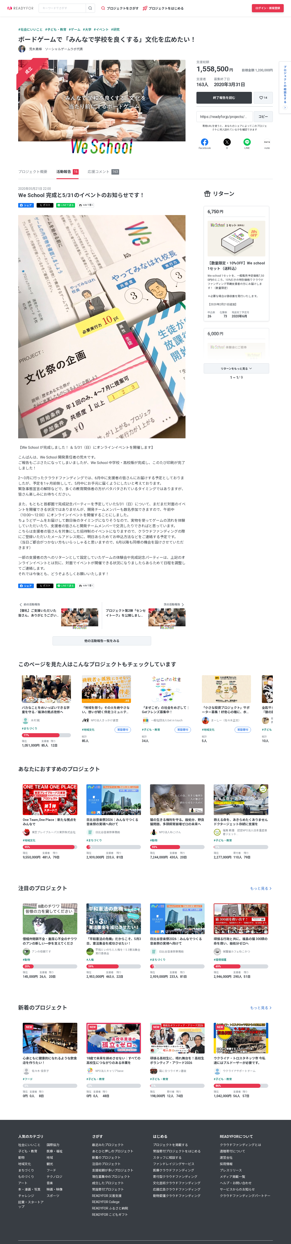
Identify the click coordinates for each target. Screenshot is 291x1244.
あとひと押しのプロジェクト (112, 1151)
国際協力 (53, 1145)
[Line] (247, 142)
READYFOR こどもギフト (110, 1214)
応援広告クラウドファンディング (177, 1189)
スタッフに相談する (167, 1157)
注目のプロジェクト (106, 1164)
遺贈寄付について (232, 1151)
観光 (50, 1164)
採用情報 (226, 1164)
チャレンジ (26, 1196)
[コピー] (263, 116)
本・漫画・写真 (29, 1189)
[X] (227, 142)
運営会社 (226, 1157)
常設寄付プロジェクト (108, 1189)
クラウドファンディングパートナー (245, 1196)
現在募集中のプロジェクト (111, 1177)
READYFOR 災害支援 (107, 1196)
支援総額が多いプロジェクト (112, 1170)
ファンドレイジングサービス (173, 1164)
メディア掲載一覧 (232, 1177)
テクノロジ (54, 1177)
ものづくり (26, 1177)
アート (23, 1183)
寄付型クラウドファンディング (175, 1177)
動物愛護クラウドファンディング (177, 1196)
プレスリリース (231, 1170)
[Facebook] (204, 142)
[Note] (267, 142)
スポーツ (53, 1196)
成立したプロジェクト (108, 1183)
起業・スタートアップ (31, 1204)
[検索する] (90, 8)
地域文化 (24, 1164)
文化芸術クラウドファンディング (177, 1183)
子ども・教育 (27, 1151)
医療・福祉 (55, 1151)
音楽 (50, 1183)
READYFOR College (106, 1202)
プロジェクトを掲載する (170, 1145)
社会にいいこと (29, 1145)
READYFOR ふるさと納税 (110, 1208)
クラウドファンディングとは (240, 1145)
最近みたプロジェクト (108, 1145)
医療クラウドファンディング (173, 1170)
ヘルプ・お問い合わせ (236, 1183)
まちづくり (26, 1170)
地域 (50, 1157)
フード (51, 1170)
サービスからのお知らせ (237, 1189)
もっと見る (259, 888)
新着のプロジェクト (106, 1157)
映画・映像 (55, 1189)
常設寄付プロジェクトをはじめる (177, 1151)
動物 (21, 1157)
